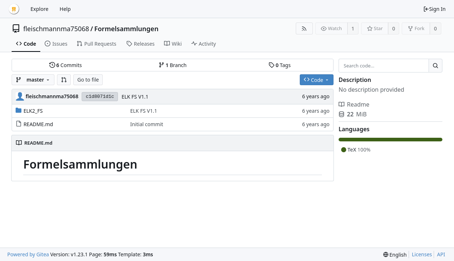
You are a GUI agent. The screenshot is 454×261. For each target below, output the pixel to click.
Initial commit (146, 124)
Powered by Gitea (28, 254)
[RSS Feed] (304, 28)
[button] (64, 79)
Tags (280, 65)
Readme (354, 104)
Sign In (434, 8)
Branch (173, 65)
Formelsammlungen (126, 28)
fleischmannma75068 (56, 28)
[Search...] (435, 65)
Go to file (88, 79)
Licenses (422, 254)
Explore (39, 8)
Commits (65, 65)
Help (65, 8)
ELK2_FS (33, 110)
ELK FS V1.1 (135, 96)
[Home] (14, 9)
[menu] (395, 254)
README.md (38, 124)
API (441, 254)
